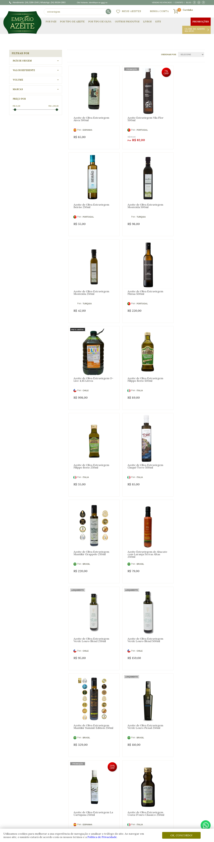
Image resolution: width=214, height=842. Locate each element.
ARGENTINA (88, 591)
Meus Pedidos (102, 789)
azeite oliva (17, 736)
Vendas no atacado (162, 3)
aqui (103, 2)
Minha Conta (159, 11)
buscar (109, 12)
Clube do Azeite (196, 30)
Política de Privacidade (102, 837)
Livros (147, 21)
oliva (30, 736)
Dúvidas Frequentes (140, 781)
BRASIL (132, 357)
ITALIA (132, 278)
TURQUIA (87, 200)
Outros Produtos (127, 21)
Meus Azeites (131, 11)
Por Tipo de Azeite (72, 21)
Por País (51, 21)
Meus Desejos (102, 785)
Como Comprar (138, 789)
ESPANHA (87, 122)
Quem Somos (67, 781)
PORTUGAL (134, 122)
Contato (179, 3)
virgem (40, 736)
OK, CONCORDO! (181, 835)
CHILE (86, 278)
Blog (188, 3)
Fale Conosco (137, 793)
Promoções (200, 21)
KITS (158, 21)
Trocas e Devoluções (141, 785)
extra (51, 736)
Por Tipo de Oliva (99, 21)
